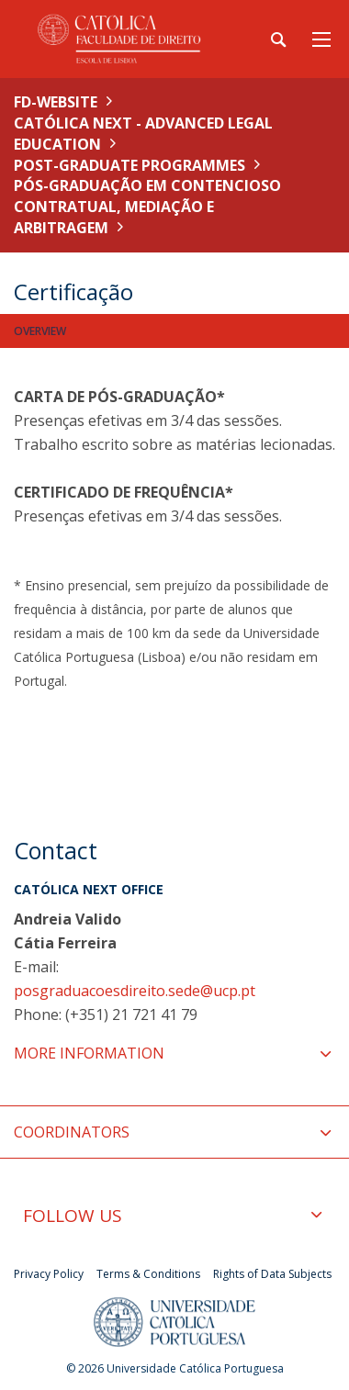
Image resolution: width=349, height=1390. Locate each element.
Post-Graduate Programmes (129, 165)
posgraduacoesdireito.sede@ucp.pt (134, 991)
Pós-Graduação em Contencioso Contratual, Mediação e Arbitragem (147, 206)
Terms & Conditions (148, 1274)
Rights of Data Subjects (272, 1274)
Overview (40, 331)
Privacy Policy (49, 1274)
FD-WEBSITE (55, 102)
